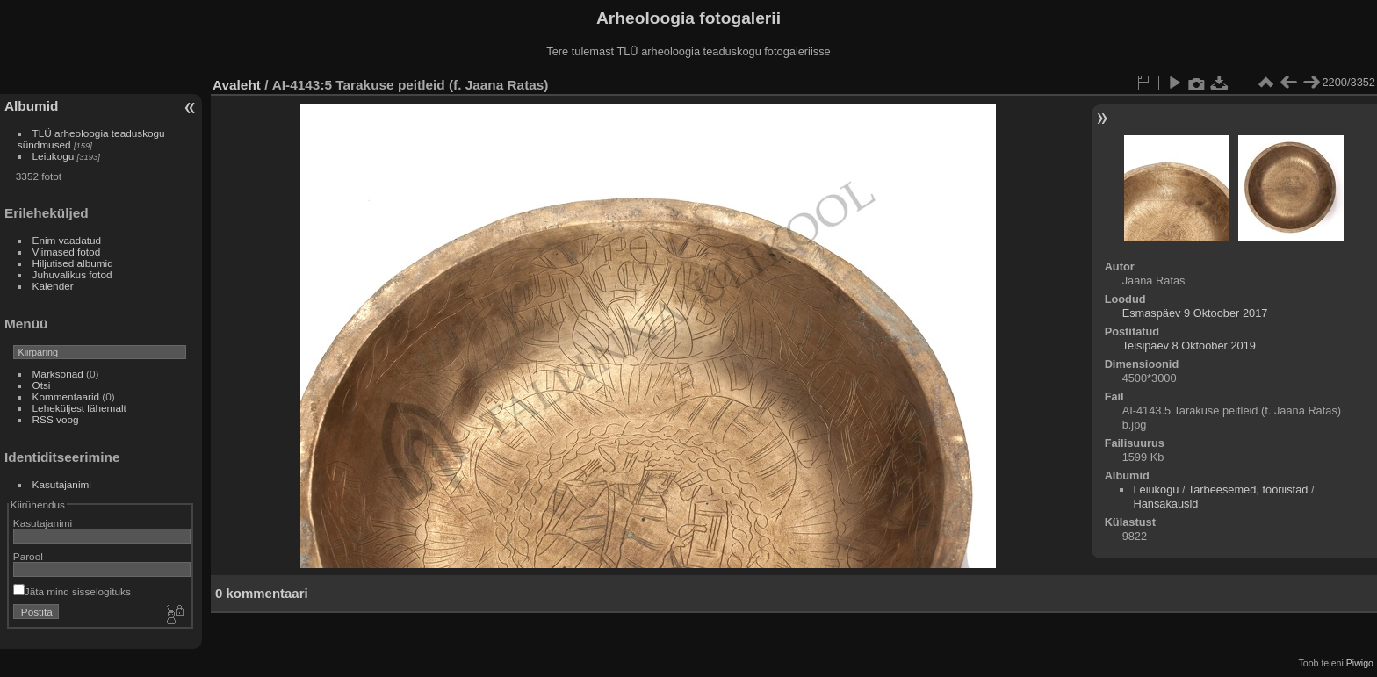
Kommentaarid (66, 396)
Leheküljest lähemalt (79, 408)
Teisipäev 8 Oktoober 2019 (1189, 345)
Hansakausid (1165, 503)
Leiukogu (53, 156)
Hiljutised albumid (72, 263)
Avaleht (237, 84)
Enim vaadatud (67, 240)
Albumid (31, 105)
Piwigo (1359, 663)
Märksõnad (57, 373)
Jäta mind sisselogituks (72, 591)
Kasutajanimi (61, 484)
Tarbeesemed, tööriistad (1248, 489)
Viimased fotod (66, 251)
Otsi (41, 385)
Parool (28, 556)
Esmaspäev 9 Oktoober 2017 (1195, 313)
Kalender (53, 286)
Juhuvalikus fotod (72, 274)
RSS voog (55, 419)
